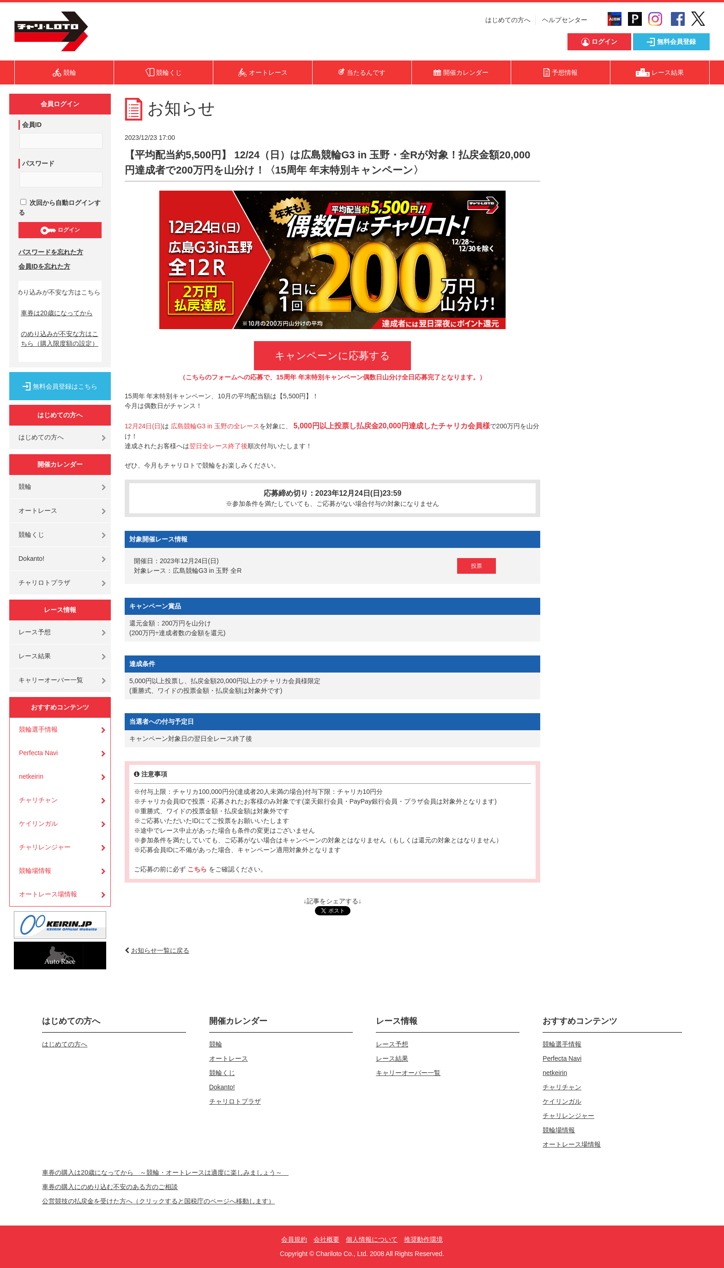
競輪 (24, 486)
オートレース (37, 510)
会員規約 (294, 1239)
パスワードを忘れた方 (50, 252)
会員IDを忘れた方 (44, 266)
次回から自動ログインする (59, 207)
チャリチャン (38, 800)
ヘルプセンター (564, 20)
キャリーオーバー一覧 (50, 680)
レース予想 (34, 632)
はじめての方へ (508, 20)
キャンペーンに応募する (332, 355)
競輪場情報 (35, 870)
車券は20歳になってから (57, 313)
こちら (198, 869)
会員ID (32, 124)
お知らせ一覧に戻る (160, 950)
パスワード (38, 163)
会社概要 (326, 1239)
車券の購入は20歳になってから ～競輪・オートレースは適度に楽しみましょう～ (165, 1172)
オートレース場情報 (48, 894)
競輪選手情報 (38, 729)
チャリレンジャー (45, 847)
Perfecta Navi (38, 753)
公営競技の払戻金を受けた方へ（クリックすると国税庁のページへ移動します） (158, 1201)
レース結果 (34, 656)
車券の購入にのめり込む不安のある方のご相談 (110, 1186)
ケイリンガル (38, 823)
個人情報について (372, 1239)
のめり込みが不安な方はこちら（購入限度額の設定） (59, 338)
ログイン (59, 230)
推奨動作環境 (423, 1239)
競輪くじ (31, 534)
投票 (476, 566)
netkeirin (31, 776)
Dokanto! (31, 558)
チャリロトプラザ (44, 582)
